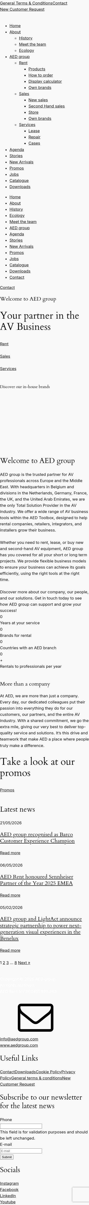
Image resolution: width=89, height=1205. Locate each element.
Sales (24, 93)
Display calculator (45, 81)
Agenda (16, 149)
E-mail (6, 1144)
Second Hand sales (46, 106)
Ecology (26, 50)
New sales (38, 100)
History (26, 38)
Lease (34, 130)
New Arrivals (21, 162)
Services (27, 124)
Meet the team (32, 44)
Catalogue (19, 180)
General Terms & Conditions (26, 3)
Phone (6, 1119)
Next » (24, 962)
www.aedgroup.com (19, 1045)
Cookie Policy (48, 1071)
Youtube (8, 1202)
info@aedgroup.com (19, 1039)
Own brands (39, 87)
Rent (23, 62)
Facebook (9, 1189)
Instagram (9, 1183)
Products (36, 69)
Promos (16, 168)
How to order (40, 75)
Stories (16, 155)
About (15, 31)
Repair (34, 137)
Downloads (19, 186)
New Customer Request (22, 9)
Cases (34, 143)
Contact (59, 3)
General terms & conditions (36, 1078)
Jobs (14, 174)
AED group (19, 56)
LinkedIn (8, 1195)
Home (15, 25)
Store (33, 112)
